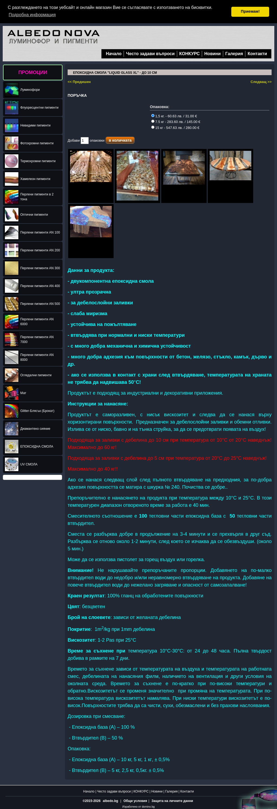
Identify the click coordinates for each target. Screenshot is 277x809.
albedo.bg (110, 801)
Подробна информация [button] (32, 14)
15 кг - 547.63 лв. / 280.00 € (175, 127)
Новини (212, 53)
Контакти (257, 53)
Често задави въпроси (150, 53)
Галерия (234, 53)
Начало (113, 53)
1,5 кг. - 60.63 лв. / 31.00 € (174, 116)
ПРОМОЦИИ (32, 72)
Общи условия (135, 801)
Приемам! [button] (250, 11)
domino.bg (148, 806)
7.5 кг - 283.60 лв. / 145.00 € (175, 121)
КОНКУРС (189, 53)
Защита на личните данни (172, 801)
